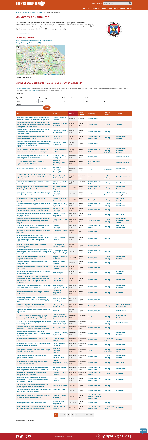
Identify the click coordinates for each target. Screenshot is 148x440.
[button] (114, 29)
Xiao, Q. (55, 370)
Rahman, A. (57, 225)
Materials (119, 157)
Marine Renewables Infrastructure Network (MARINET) (34, 41)
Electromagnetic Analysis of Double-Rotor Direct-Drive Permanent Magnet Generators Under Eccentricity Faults (33, 132)
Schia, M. (63, 117)
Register (99, 3)
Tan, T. (55, 328)
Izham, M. (58, 398)
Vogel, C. (58, 158)
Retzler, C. (56, 196)
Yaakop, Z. (56, 208)
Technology (43, 98)
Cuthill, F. (58, 126)
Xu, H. (61, 219)
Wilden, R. (56, 372)
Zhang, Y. (56, 305)
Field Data (107, 239)
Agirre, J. (64, 213)
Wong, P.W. (56, 389)
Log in (93, 3)
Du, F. (61, 178)
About (85, 8)
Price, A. (56, 314)
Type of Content (21, 98)
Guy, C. (55, 278)
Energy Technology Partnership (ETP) (28, 43)
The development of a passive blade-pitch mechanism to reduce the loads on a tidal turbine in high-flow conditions (34, 334)
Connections (106, 8)
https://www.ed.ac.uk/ (23, 34)
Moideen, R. (57, 167)
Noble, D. (58, 145)
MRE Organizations (38, 12)
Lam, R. (63, 182)
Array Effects (120, 199)
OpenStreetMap (54, 74)
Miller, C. (58, 253)
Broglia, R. (56, 346)
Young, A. (58, 152)
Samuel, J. (56, 192)
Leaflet (45, 74)
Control (118, 177)
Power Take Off (121, 307)
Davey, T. (63, 324)
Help (129, 8)
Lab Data (107, 124)
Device (87, 98)
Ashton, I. (63, 237)
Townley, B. (57, 187)
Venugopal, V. (57, 170)
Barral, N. (56, 295)
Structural (119, 124)
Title (18, 114)
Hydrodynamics (121, 136)
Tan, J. (60, 136)
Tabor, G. (58, 335)
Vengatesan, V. (58, 281)
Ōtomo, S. (58, 259)
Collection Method (68, 98)
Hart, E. (61, 278)
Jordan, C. (56, 199)
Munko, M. (56, 123)
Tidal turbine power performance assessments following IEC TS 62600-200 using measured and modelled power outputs (32, 380)
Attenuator (96, 220)
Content (94, 8)
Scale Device (108, 153)
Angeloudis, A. (58, 189)
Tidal (95, 124)
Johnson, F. (57, 201)
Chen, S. (63, 372)
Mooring (118, 171)
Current (90, 118)
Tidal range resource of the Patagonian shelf (31, 402)
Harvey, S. (56, 374)
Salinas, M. (57, 130)
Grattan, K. (56, 142)
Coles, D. (64, 199)
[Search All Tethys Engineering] (117, 3)
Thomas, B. (57, 160)
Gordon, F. (56, 299)
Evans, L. (56, 237)
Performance (120, 151)
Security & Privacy (59, 436)
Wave (96, 118)
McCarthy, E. (57, 163)
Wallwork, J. (57, 290)
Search (18, 104)
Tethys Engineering (23, 88)
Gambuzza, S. (57, 204)
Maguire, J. (56, 257)
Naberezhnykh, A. (59, 272)
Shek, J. (62, 305)
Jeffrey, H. (56, 119)
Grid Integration (121, 311)
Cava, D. (56, 341)
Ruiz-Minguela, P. (58, 245)
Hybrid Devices (121, 218)
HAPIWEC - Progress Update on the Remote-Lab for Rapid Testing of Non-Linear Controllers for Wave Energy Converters (34, 177)
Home (17, 12)
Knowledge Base (33, 90)
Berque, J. (56, 247)
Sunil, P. (55, 150)
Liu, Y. (55, 136)
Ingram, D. (56, 288)
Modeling (107, 131)
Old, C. (55, 184)
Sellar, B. (56, 178)
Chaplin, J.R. (57, 172)
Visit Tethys (69, 436)
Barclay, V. (56, 401)
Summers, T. (57, 333)
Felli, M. (57, 206)
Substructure (126, 195)
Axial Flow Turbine (94, 162)
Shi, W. (63, 187)
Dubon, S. (56, 338)
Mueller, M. (59, 133)
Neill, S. (63, 401)
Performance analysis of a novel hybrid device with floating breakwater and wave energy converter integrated (33, 221)
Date (71, 114)
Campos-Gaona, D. (59, 176)
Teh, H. (63, 208)
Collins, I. (56, 117)
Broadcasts (119, 8)
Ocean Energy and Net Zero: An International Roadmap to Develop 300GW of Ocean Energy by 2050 (33, 300)
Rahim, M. (56, 395)
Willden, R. (56, 139)
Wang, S (56, 219)
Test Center (107, 170)
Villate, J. (64, 247)
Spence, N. (56, 182)
